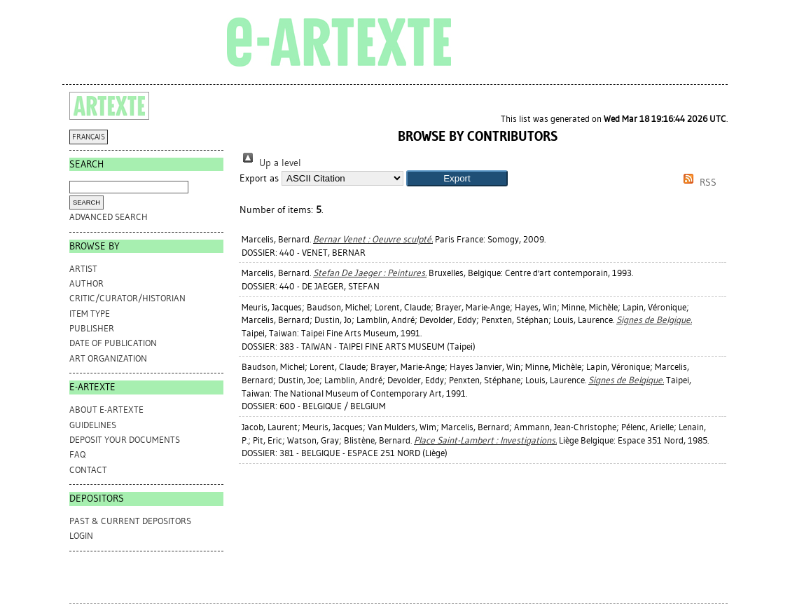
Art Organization (108, 358)
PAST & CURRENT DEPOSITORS (130, 521)
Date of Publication (113, 343)
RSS (697, 182)
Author (86, 283)
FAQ (77, 454)
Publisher (91, 328)
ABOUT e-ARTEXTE (106, 409)
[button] (457, 178)
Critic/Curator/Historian (127, 298)
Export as (259, 178)
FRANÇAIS (88, 137)
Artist (83, 268)
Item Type (89, 313)
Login (81, 535)
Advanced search (108, 217)
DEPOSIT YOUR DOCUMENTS (124, 439)
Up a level (270, 163)
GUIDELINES (92, 425)
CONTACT (88, 470)
